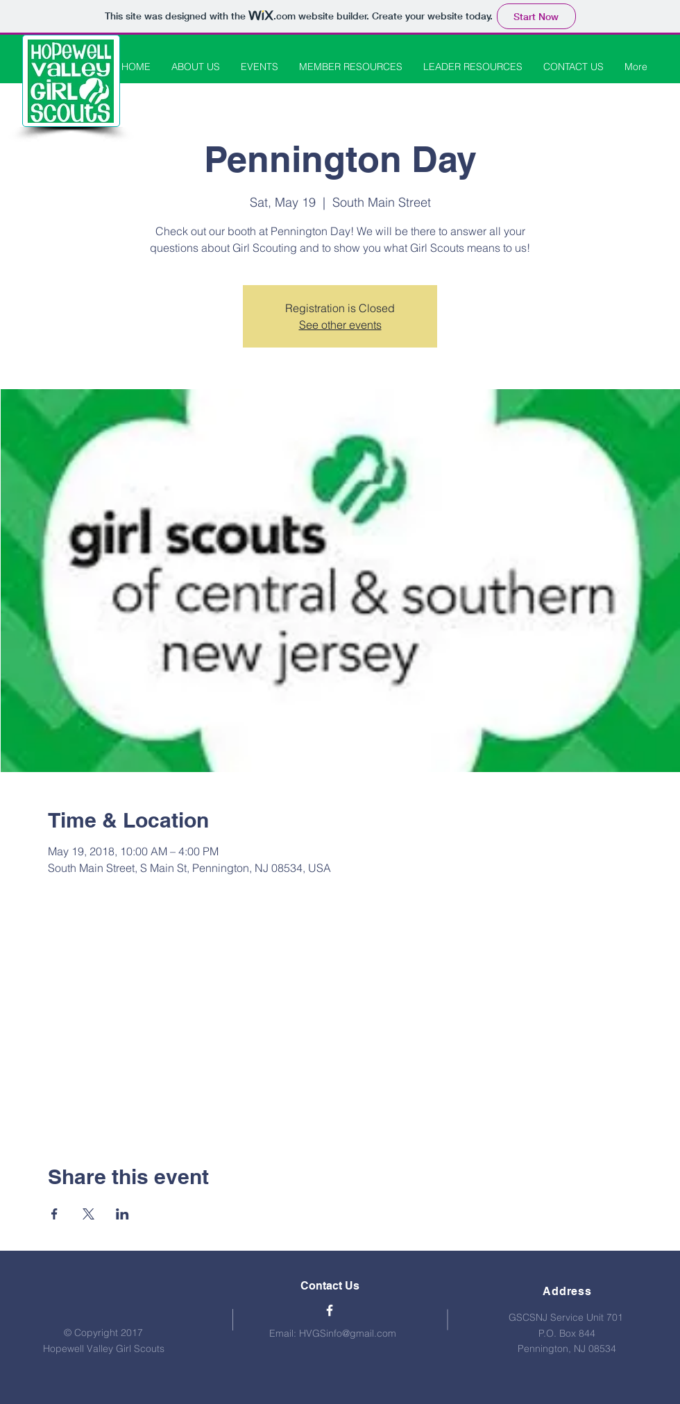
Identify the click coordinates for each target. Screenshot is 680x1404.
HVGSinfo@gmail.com (347, 1333)
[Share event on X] (88, 1213)
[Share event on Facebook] (54, 1213)
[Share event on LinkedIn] (122, 1213)
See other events (340, 325)
